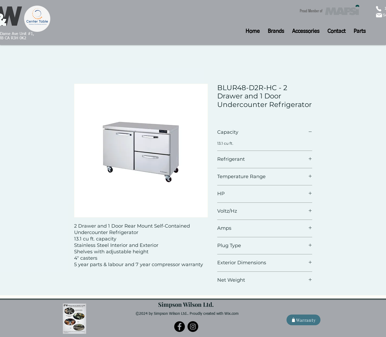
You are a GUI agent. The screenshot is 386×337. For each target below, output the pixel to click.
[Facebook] (179, 326)
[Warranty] (303, 320)
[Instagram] (193, 326)
